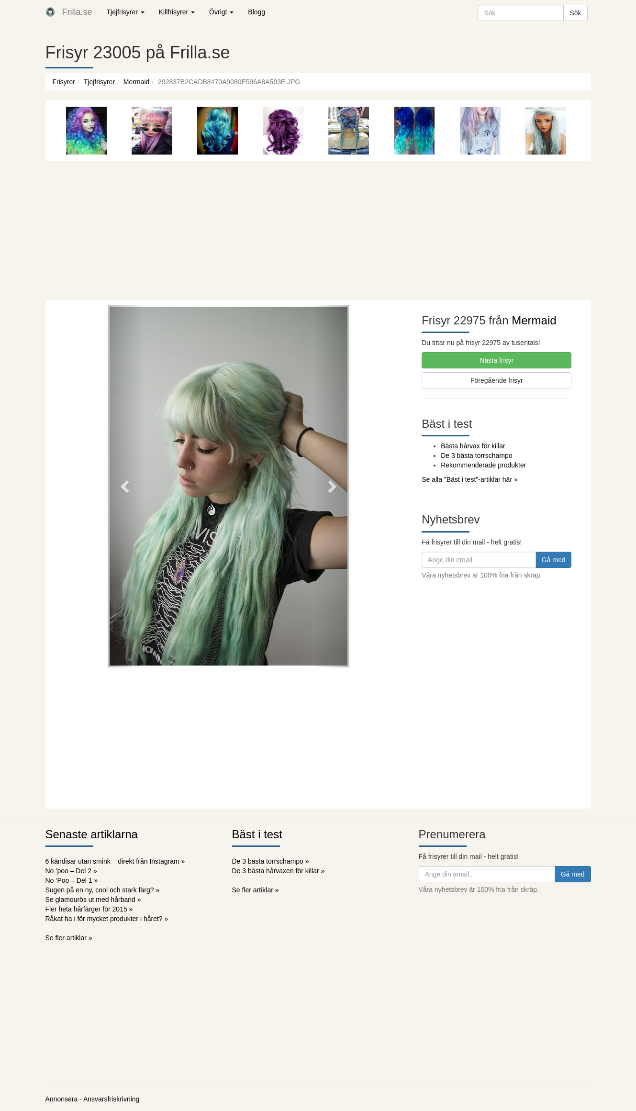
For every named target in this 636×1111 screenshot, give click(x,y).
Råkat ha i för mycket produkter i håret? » (106, 918)
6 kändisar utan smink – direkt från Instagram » (115, 861)
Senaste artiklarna (91, 834)
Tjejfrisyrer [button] (126, 12)
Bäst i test (257, 834)
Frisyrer (64, 82)
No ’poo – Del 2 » (71, 871)
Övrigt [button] (221, 12)
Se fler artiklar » (68, 938)
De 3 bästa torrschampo (476, 455)
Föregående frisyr (496, 380)
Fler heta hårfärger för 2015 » (89, 909)
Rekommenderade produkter (483, 465)
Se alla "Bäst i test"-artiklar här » (470, 479)
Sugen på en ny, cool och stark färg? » (102, 890)
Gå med (554, 560)
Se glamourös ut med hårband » (93, 899)
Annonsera (61, 1099)
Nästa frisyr (496, 360)
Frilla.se (77, 12)
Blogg (256, 12)
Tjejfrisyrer (99, 82)
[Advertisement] (318, 228)
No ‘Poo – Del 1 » (71, 880)
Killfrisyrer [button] (177, 12)
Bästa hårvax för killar (473, 446)
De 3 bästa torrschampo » (270, 861)
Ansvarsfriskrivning (111, 1099)
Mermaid (136, 82)
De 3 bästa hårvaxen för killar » (278, 871)
